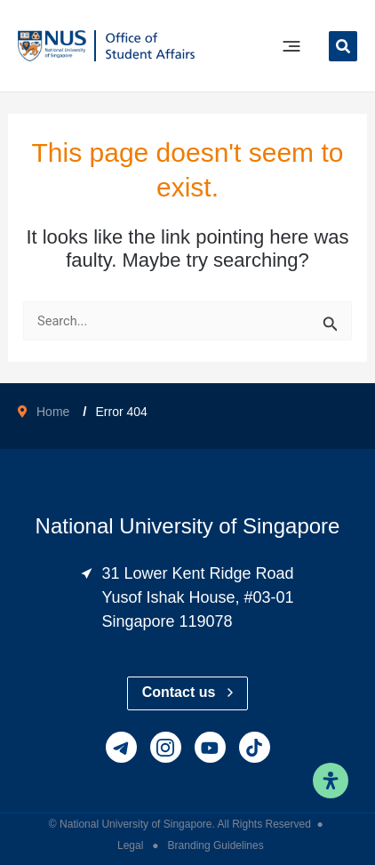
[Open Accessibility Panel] (330, 780)
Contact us (188, 692)
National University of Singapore (135, 824)
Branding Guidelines (216, 845)
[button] (343, 49)
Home (52, 411)
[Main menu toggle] (291, 46)
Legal (132, 845)
